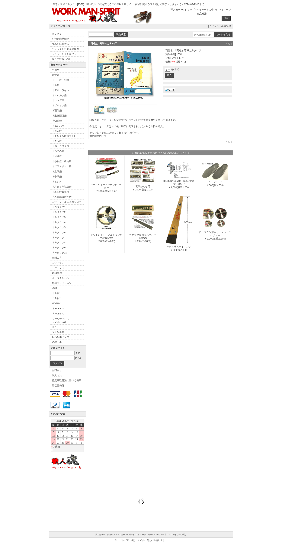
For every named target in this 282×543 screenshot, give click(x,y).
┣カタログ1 (59, 207)
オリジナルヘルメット (64, 278)
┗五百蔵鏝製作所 (62, 196)
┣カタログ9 (59, 247)
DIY (54, 327)
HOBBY (56, 303)
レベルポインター (62, 337)
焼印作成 (57, 273)
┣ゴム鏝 (57, 130)
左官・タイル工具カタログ (66, 201)
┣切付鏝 (57, 120)
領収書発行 (58, 385)
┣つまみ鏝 (58, 151)
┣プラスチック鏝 (62, 166)
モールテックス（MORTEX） (60, 320)
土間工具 (57, 257)
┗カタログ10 (59, 252)
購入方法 (57, 375)
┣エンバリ (58, 125)
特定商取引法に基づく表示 (66, 380)
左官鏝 (55, 75)
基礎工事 (57, 342)
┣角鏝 (55, 85)
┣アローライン (60, 90)
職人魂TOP (177, 9)
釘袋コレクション (62, 283)
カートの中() (209, 9)
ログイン (214, 26)
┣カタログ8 (59, 242)
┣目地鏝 (57, 156)
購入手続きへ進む (62, 59)
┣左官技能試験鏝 (62, 186)
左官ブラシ (58, 262)
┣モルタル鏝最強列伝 (64, 136)
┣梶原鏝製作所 (60, 191)
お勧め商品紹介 (60, 38)
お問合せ (57, 370)
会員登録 (226, 26)
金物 (54, 288)
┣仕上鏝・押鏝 (60, 80)
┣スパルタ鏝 (59, 95)
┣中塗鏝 (57, 176)
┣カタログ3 (59, 217)
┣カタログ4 (59, 222)
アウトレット (179, 57)
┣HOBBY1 (58, 308)
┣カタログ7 (59, 237)
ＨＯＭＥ (57, 33)
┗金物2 (56, 298)
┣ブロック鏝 (59, 105)
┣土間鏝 (57, 171)
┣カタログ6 (59, 232)
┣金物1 (56, 293)
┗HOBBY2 (58, 313)
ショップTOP (192, 9)
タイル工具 (58, 331)
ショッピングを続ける (64, 53)
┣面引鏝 (57, 110)
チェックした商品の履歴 (65, 49)
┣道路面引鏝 (59, 115)
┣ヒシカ (57, 181)
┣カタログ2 (59, 212)
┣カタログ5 (59, 227)
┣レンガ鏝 (58, 100)
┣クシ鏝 (57, 141)
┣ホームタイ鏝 (60, 146)
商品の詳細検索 (60, 43)
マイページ (225, 9)
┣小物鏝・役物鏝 (62, 161)
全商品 (55, 70)
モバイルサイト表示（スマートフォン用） (167, 534)
